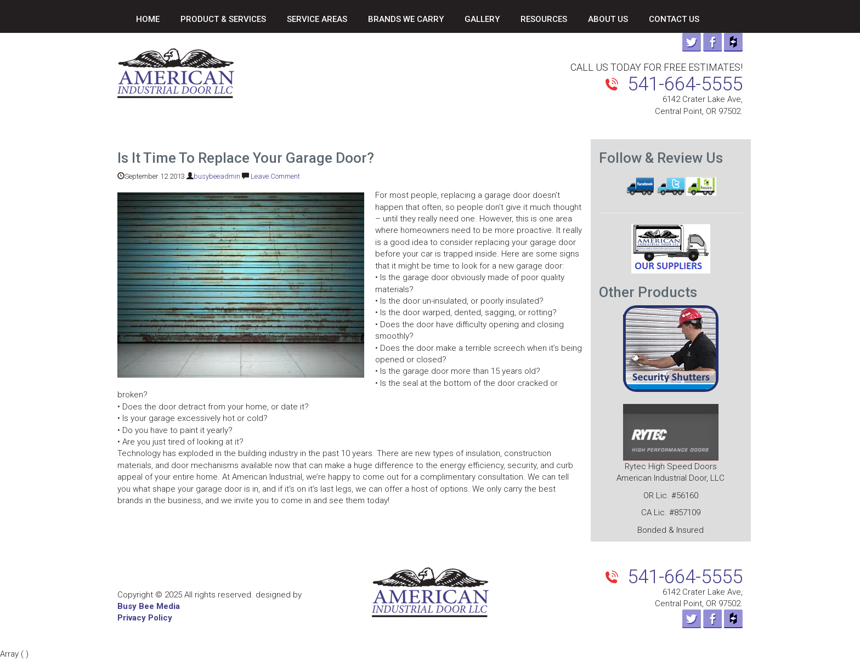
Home (148, 19)
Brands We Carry (406, 19)
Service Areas (317, 19)
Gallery (482, 19)
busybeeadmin (217, 176)
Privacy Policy (144, 618)
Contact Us (674, 19)
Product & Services (223, 19)
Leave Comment (275, 176)
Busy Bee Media (148, 606)
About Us (608, 19)
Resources (543, 19)
